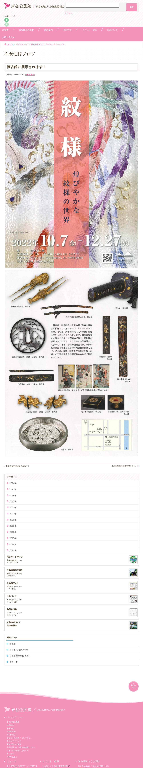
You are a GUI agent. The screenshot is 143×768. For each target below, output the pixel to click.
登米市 (12, 644)
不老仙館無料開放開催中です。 (125, 466)
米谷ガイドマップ (14, 741)
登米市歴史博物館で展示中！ (17, 466)
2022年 (13, 507)
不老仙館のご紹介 (14, 744)
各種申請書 (11, 732)
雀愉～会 (13, 662)
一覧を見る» (30, 75)
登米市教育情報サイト (19, 656)
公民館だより (12, 735)
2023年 (13, 501)
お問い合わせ (12, 757)
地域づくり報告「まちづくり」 (19, 738)
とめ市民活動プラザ (18, 650)
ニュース (11, 761)
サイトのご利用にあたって (17, 751)
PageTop (133, 686)
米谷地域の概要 (13, 722)
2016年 (13, 544)
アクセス (68, 13)
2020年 (13, 520)
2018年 (13, 532)
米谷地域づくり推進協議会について (21, 747)
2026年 (13, 483)
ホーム (10, 44)
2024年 (13, 495)
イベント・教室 (50, 761)
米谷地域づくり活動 (89, 761)
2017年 (13, 538)
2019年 (13, 526)
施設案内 (10, 725)
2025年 (13, 489)
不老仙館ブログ (37, 44)
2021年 (13, 514)
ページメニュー (15, 717)
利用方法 (10, 728)
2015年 (13, 550)
